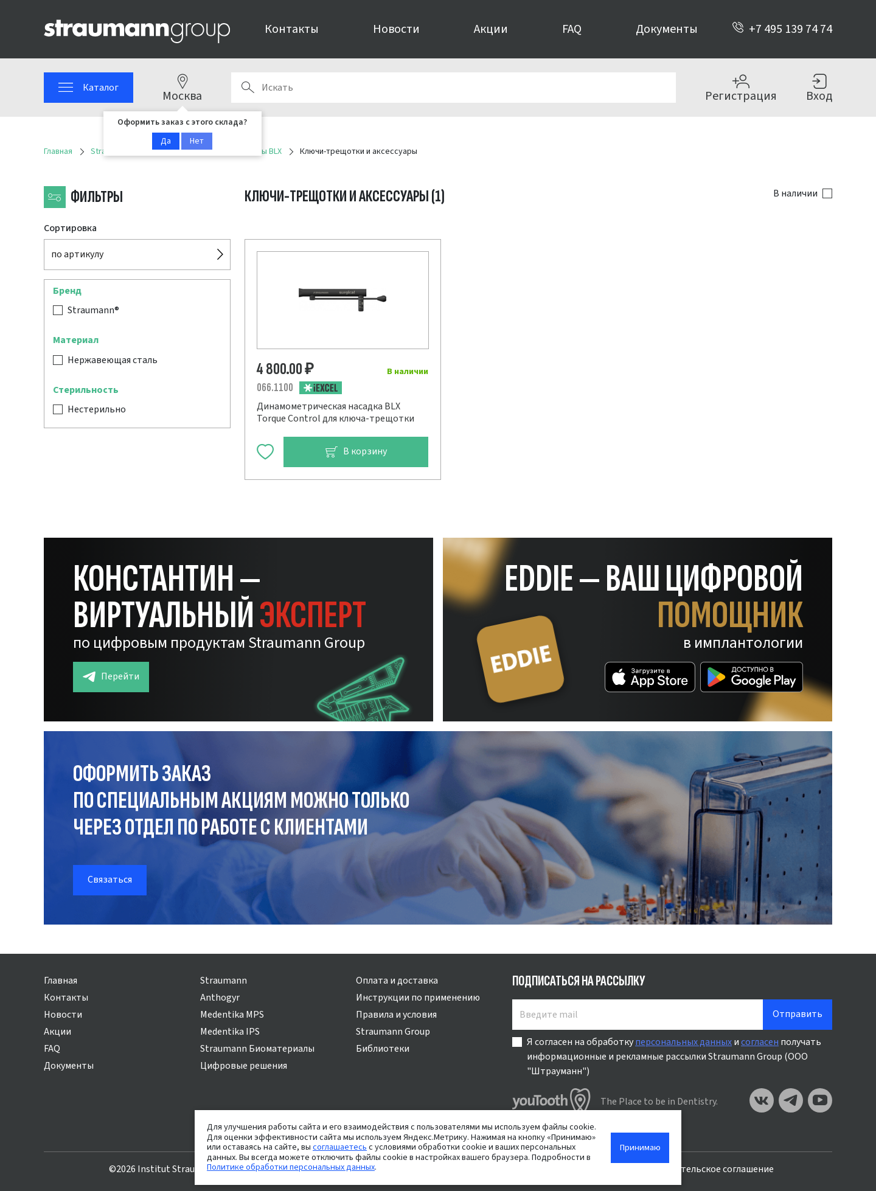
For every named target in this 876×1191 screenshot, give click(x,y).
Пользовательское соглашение (706, 1169)
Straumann (223, 980)
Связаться (110, 879)
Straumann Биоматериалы (257, 1048)
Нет (197, 141)
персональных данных (683, 1042)
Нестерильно (97, 409)
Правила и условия (396, 1014)
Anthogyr (220, 997)
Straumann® (93, 310)
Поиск (247, 87)
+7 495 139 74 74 (782, 29)
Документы (667, 29)
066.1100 (275, 388)
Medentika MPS (232, 1014)
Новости (396, 29)
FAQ (572, 29)
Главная (60, 980)
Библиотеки (382, 1048)
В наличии (795, 193)
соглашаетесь (340, 1147)
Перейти (111, 677)
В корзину (356, 452)
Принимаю (640, 1147)
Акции (491, 29)
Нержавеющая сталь (113, 360)
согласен (760, 1042)
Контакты (292, 29)
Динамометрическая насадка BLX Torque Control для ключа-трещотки (335, 412)
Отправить (797, 1014)
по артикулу (77, 254)
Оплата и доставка (397, 980)
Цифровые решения (243, 1065)
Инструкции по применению (418, 997)
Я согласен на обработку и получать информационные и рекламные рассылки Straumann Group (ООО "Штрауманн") (674, 1056)
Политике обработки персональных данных (291, 1167)
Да (166, 141)
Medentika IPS (230, 1031)
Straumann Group (393, 1031)
